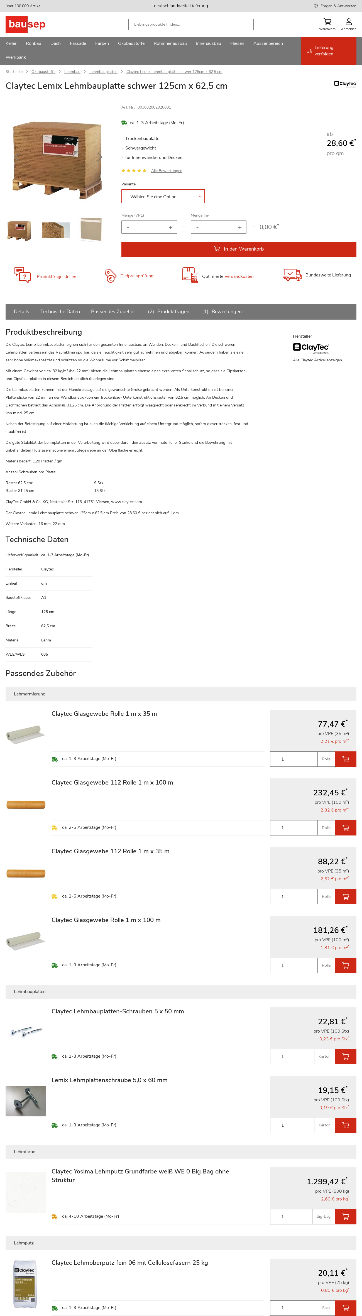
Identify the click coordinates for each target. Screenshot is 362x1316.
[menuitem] (11, 44)
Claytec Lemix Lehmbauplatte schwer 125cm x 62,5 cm (174, 71)
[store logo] (34, 24)
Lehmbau (72, 71)
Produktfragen (167, 311)
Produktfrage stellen (56, 277)
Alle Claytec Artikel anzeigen (317, 360)
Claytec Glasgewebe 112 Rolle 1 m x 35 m (111, 851)
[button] (17, 157)
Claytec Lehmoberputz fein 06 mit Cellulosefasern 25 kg (130, 1263)
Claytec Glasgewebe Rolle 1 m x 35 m (104, 714)
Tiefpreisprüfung (137, 276)
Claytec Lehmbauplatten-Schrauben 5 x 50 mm (118, 1011)
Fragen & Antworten (338, 6)
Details (21, 311)
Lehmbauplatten (103, 71)
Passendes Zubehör (113, 311)
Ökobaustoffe (43, 71)
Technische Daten (60, 311)
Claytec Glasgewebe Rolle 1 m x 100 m (106, 920)
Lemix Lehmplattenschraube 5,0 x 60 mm (110, 1080)
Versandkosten (239, 277)
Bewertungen (221, 311)
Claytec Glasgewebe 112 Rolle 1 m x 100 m (112, 782)
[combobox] (191, 24)
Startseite (14, 71)
